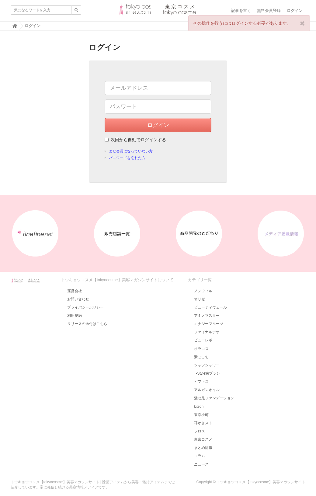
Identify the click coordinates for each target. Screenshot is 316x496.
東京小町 (201, 415)
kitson (198, 406)
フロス (199, 431)
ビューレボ (203, 340)
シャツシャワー (207, 365)
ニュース (201, 464)
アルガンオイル (207, 390)
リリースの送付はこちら (87, 324)
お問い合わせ (78, 299)
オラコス (201, 349)
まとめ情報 (203, 447)
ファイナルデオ (207, 332)
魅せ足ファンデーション (214, 398)
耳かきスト (203, 423)
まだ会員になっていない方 (131, 151)
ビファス (201, 381)
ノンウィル (203, 291)
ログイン (295, 10)
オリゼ (199, 299)
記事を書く (241, 10)
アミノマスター (207, 315)
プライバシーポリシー (85, 307)
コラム (199, 456)
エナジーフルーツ (208, 324)
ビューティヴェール (210, 307)
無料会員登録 (269, 10)
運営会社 (74, 291)
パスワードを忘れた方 (127, 158)
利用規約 (74, 315)
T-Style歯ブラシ (207, 373)
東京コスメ (203, 439)
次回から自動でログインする (135, 139)
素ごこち (201, 357)
